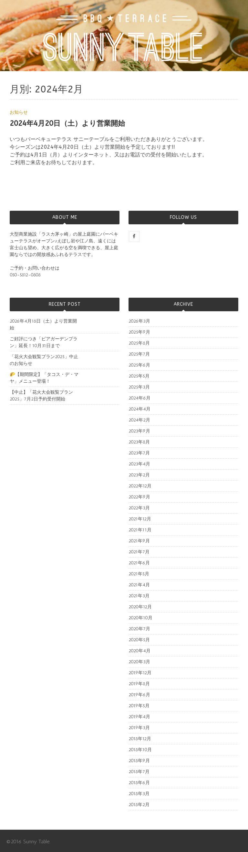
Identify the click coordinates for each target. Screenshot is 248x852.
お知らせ (19, 112)
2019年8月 (139, 684)
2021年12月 (140, 519)
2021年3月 (139, 596)
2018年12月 (140, 738)
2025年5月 (139, 376)
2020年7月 (139, 629)
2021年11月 (140, 530)
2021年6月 (139, 563)
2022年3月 (139, 508)
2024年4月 (139, 409)
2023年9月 (139, 431)
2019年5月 (139, 705)
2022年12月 (140, 486)
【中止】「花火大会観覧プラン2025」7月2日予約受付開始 (41, 395)
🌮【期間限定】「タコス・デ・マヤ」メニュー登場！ (44, 378)
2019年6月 (139, 695)
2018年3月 (139, 793)
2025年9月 (139, 332)
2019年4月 (139, 716)
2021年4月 (139, 585)
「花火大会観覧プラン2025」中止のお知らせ (44, 360)
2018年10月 (140, 749)
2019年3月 (139, 727)
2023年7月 (139, 453)
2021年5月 (139, 574)
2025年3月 (139, 387)
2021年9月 (139, 541)
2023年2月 (139, 475)
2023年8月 (139, 442)
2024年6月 (139, 398)
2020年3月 (139, 662)
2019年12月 (140, 673)
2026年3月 (139, 321)
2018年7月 (139, 771)
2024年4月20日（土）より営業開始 (67, 123)
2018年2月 (139, 804)
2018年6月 (139, 782)
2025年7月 (139, 354)
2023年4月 (139, 464)
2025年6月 (139, 365)
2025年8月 (139, 343)
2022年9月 (139, 497)
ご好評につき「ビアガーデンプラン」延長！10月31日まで (44, 342)
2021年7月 (139, 552)
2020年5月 (139, 640)
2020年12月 (140, 607)
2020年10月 (140, 618)
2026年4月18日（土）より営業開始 (43, 324)
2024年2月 (139, 420)
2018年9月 (139, 760)
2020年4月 (139, 651)
